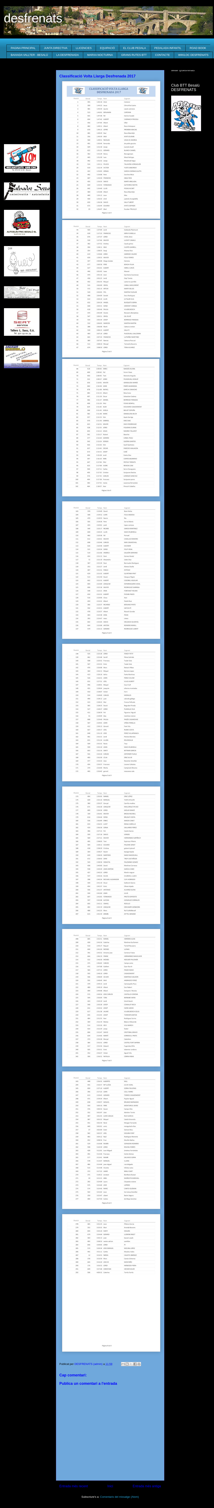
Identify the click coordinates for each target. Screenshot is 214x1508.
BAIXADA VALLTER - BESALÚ (29, 54)
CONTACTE (162, 54)
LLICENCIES (84, 48)
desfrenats (33, 18)
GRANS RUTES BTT (134, 54)
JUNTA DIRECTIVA (55, 48)
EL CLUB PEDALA (134, 48)
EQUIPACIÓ (107, 48)
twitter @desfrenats (183, 70)
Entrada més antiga (147, 1486)
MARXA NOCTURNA (100, 54)
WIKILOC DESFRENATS (193, 54)
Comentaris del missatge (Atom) (119, 1496)
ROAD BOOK (198, 48)
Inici (110, 1486)
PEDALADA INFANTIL (167, 48)
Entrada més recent (73, 1486)
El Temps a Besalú (190, 143)
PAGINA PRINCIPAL (23, 48)
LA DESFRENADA (67, 54)
